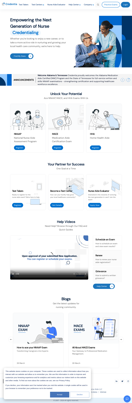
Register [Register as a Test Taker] (17, 205)
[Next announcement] (128, 80)
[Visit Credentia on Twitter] (122, 381)
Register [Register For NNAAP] (19, 148)
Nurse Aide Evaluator (56, 4)
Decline (80, 395)
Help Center (75, 4)
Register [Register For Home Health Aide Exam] (95, 148)
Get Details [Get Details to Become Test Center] (57, 205)
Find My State (23, 56)
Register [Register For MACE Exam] (57, 148)
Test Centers (38, 4)
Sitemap (103, 392)
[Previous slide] (11, 339)
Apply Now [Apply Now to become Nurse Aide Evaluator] (94, 205)
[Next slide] (121, 339)
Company (89, 4)
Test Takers (23, 4)
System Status (92, 392)
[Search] (98, 4)
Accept (59, 395)
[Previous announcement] (122, 80)
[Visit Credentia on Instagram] (128, 381)
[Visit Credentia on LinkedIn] (116, 381)
